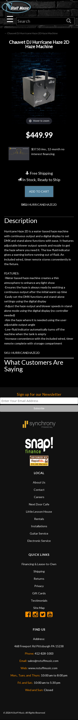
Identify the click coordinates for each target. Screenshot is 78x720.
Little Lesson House (39, 511)
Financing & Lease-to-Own (39, 564)
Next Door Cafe (39, 504)
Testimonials (39, 600)
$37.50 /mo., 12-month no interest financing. (36, 153)
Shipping (39, 571)
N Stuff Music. (18, 712)
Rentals (39, 519)
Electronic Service (39, 540)
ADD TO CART (39, 191)
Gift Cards (39, 593)
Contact (39, 489)
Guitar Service (39, 533)
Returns (39, 578)
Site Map (39, 608)
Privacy (39, 586)
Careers (39, 497)
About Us (39, 482)
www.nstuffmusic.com (42, 668)
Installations (39, 526)
